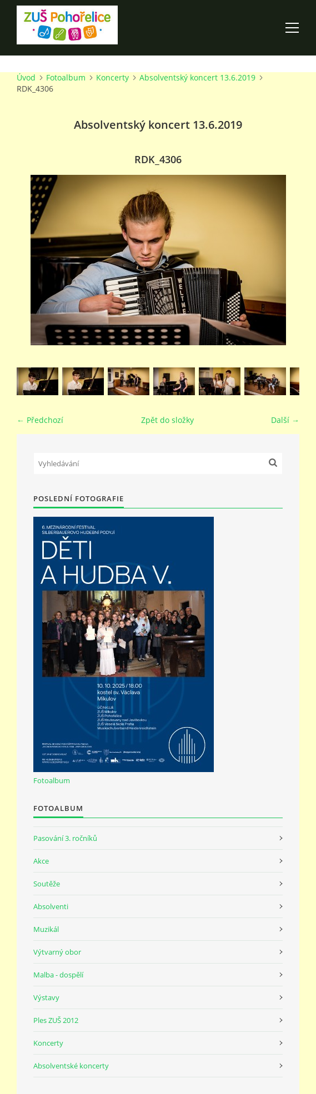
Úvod (26, 77)
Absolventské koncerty (71, 1066)
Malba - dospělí (58, 975)
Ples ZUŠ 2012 (55, 1020)
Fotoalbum (66, 77)
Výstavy (46, 997)
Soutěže (46, 884)
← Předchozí (40, 420)
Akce (41, 861)
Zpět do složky (167, 420)
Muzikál (46, 929)
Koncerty (112, 77)
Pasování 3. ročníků (65, 838)
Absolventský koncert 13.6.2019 (197, 77)
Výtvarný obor (57, 952)
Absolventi (50, 906)
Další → (285, 420)
